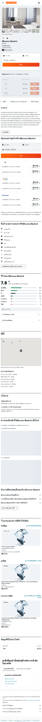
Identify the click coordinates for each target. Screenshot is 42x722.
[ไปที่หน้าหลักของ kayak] (11, 3)
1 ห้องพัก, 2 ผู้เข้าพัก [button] (9, 60)
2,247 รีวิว (9, 50)
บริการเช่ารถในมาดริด (11, 681)
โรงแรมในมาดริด (9, 683)
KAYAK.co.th (4, 720)
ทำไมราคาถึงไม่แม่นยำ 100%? (22, 712)
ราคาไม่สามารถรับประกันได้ (34, 700)
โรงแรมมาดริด (35, 720)
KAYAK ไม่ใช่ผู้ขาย (22, 705)
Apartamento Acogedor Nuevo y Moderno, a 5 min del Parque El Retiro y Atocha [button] (20, 582)
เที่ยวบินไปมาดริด (9, 679)
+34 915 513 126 (6, 47)
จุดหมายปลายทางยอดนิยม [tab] (24, 668)
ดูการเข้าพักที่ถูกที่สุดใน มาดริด (33, 561)
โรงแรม (10, 720)
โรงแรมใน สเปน (26, 720)
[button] (3, 3)
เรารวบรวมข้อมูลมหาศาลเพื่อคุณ (22, 709)
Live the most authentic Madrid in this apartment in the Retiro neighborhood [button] (19, 619)
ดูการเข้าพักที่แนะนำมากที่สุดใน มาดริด (32, 596)
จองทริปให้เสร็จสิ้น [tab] (9, 668)
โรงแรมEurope (17, 720)
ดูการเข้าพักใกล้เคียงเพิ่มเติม (33, 526)
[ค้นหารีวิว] (22, 309)
